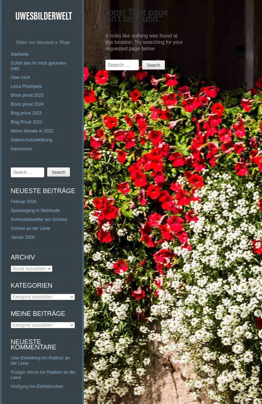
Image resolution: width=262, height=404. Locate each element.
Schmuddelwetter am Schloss (39, 219)
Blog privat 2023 (26, 113)
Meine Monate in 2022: (32, 130)
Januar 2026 (23, 237)
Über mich (20, 77)
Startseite (20, 54)
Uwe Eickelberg (25, 357)
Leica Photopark (26, 86)
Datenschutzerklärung (31, 139)
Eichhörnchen (50, 386)
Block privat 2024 (27, 104)
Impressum (21, 148)
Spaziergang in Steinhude (35, 210)
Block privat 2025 (27, 95)
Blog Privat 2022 (26, 122)
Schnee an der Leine (30, 228)
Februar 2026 (23, 201)
